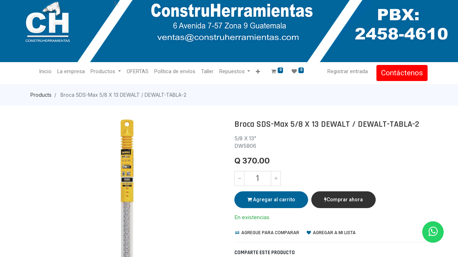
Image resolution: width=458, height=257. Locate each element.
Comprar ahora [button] (343, 199)
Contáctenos (402, 73)
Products (41, 95)
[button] (258, 72)
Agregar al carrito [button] (271, 199)
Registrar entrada (347, 71)
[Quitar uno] (239, 178)
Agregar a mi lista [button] (331, 232)
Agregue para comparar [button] (267, 232)
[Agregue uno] (276, 178)
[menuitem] (45, 72)
